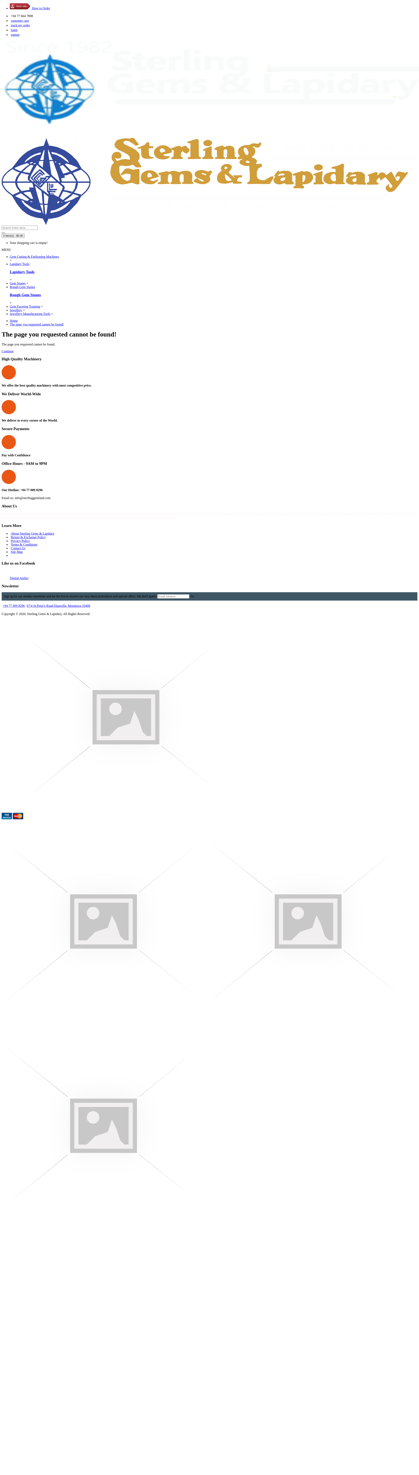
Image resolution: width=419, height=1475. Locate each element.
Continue (8, 351)
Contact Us (18, 548)
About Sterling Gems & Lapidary (32, 533)
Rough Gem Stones (25, 295)
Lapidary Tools (22, 272)
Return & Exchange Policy (28, 537)
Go (192, 596)
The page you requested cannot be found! (37, 324)
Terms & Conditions (24, 544)
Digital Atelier (19, 578)
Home (14, 320)
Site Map (17, 552)
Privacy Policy (20, 541)
